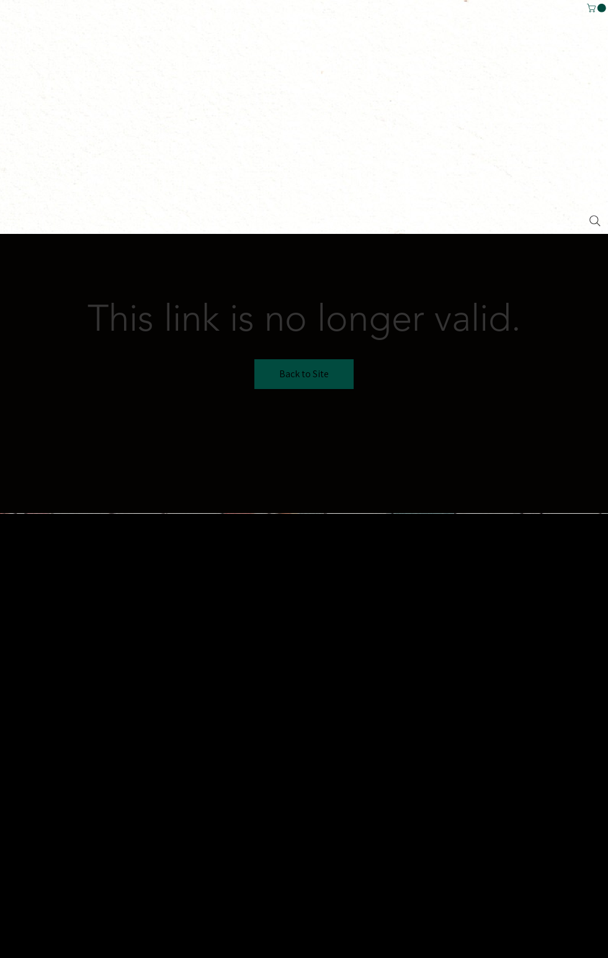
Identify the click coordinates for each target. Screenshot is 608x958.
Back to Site (304, 373)
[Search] (595, 221)
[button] (597, 8)
